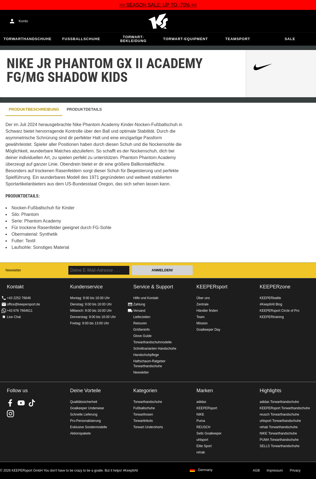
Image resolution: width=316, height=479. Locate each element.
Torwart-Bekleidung (133, 39)
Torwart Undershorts (148, 427)
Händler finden (207, 311)
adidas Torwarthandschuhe (279, 402)
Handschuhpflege (146, 355)
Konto (23, 21)
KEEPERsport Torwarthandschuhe (285, 408)
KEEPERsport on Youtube (21, 402)
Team (201, 317)
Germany (205, 470)
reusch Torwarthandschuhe (279, 414)
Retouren (140, 323)
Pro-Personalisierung (85, 421)
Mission (202, 323)
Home (158, 21)
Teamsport (237, 39)
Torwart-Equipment (185, 39)
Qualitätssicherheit (83, 402)
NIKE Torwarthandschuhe (278, 433)
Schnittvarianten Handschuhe (154, 348)
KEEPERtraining (272, 317)
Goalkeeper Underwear (87, 408)
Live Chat (14, 317)
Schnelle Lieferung (83, 414)
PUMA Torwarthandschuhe (279, 440)
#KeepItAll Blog (271, 304)
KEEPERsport (212, 286)
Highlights (270, 390)
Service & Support (153, 286)
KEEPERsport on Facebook (10, 402)
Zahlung (139, 304)
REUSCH (204, 427)
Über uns (203, 298)
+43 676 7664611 (20, 311)
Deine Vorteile (85, 390)
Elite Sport (204, 446)
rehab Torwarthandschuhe (279, 427)
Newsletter (13, 270)
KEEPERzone (275, 286)
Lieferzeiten (141, 317)
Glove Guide (142, 336)
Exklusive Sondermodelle (88, 427)
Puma (201, 421)
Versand (139, 311)
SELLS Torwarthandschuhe (280, 446)
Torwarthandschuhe (28, 39)
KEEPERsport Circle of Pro (280, 311)
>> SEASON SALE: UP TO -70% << (158, 5)
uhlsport (202, 440)
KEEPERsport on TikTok (31, 402)
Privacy (295, 470)
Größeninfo (141, 330)
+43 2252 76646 (19, 298)
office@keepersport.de (23, 304)
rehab (201, 452)
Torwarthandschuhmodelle (152, 342)
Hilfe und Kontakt (145, 298)
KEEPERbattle (270, 298)
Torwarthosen (143, 414)
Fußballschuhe (81, 39)
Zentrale (203, 304)
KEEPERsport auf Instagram (10, 413)
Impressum (275, 470)
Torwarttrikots (143, 421)
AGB (256, 470)
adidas (201, 402)
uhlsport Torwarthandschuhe (280, 421)
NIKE (200, 414)
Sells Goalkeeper (209, 433)
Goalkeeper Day (208, 330)
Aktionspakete (80, 433)
